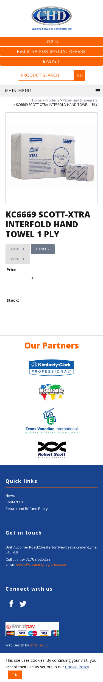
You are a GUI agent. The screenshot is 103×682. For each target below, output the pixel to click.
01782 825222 (38, 588)
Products (52, 100)
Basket (51, 61)
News (10, 524)
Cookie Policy (77, 666)
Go (80, 75)
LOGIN (51, 41)
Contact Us (14, 531)
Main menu (53, 90)
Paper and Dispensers (80, 100)
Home (37, 100)
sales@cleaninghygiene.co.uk (41, 593)
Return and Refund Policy (26, 537)
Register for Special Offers (51, 51)
